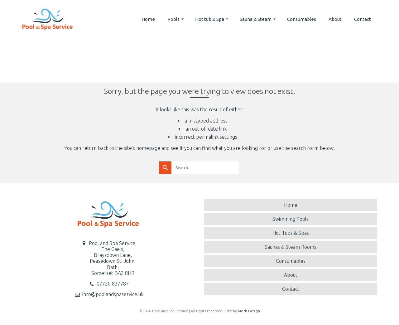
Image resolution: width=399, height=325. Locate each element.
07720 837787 (113, 283)
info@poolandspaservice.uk (112, 294)
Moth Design (249, 311)
